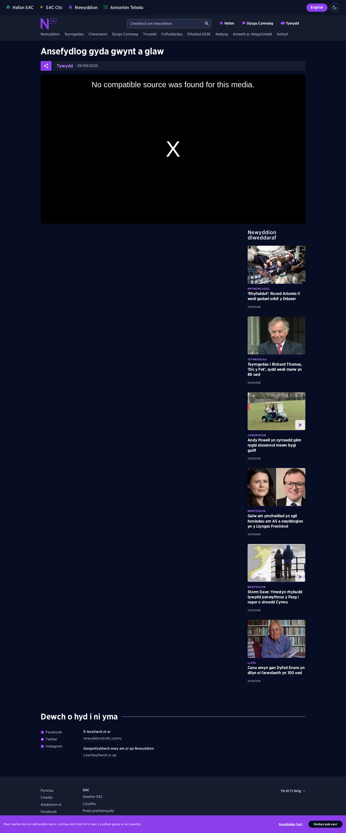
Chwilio (47, 797)
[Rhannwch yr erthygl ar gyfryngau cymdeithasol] (46, 66)
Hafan (226, 23)
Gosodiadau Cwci (291, 825)
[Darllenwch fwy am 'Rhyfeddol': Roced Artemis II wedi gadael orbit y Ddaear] (276, 265)
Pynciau (47, 790)
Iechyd (282, 34)
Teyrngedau (74, 34)
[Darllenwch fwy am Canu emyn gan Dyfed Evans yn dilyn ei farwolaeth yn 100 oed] (276, 639)
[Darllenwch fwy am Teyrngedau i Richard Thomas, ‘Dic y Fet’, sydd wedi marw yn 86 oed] (276, 335)
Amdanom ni (51, 805)
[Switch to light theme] (334, 7)
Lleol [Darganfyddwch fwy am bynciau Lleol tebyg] (252, 662)
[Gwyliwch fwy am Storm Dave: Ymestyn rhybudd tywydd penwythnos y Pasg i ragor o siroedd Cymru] (276, 563)
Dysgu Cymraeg (257, 23)
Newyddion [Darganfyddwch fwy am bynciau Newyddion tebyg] (256, 511)
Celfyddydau (171, 34)
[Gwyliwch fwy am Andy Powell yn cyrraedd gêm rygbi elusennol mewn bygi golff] (276, 411)
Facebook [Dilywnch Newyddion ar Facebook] (51, 732)
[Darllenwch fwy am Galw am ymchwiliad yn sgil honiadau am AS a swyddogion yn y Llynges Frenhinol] (276, 487)
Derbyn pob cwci (325, 825)
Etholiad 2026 (199, 34)
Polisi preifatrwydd (98, 811)
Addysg (221, 34)
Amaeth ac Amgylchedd (252, 34)
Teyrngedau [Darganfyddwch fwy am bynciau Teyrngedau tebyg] (257, 359)
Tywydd (290, 23)
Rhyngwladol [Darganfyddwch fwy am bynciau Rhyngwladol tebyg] (259, 288)
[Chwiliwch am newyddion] (165, 23)
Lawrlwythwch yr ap (100, 755)
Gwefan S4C (93, 797)
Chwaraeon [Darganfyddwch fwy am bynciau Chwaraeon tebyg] (257, 435)
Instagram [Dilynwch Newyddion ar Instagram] (51, 746)
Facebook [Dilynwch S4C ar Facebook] (49, 812)
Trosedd (149, 34)
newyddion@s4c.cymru (102, 738)
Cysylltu (89, 804)
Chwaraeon (97, 34)
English (317, 7)
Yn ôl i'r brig (293, 791)
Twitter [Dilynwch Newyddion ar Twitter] (49, 739)
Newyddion (50, 34)
